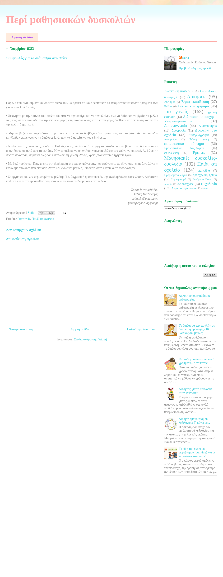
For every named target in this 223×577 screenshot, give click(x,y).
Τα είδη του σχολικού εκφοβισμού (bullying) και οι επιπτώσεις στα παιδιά (197, 452)
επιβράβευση (171, 152)
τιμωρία (168, 184)
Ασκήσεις (196, 96)
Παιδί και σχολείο (43, 219)
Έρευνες (199, 153)
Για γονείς (23, 219)
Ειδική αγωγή (199, 139)
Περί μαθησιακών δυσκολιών (70, 19)
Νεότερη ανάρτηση (21, 329)
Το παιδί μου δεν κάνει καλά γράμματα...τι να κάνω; (196, 361)
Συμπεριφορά (178, 179)
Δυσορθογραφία (199, 135)
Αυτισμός (169, 102)
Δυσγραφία (178, 130)
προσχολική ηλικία (205, 175)
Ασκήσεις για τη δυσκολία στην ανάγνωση (195, 391)
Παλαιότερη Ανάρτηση (141, 329)
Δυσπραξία (170, 139)
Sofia (185, 58)
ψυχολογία (209, 184)
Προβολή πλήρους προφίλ (195, 68)
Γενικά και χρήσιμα (193, 106)
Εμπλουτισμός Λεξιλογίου (184, 148)
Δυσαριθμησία (208, 126)
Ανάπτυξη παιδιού (177, 91)
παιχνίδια (204, 170)
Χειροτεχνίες (185, 184)
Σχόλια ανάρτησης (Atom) (90, 339)
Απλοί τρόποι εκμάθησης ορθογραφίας (194, 297)
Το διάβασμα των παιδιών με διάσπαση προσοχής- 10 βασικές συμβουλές (197, 329)
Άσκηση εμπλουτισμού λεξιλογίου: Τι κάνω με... (194, 420)
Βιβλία (168, 106)
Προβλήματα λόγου (175, 175)
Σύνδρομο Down (202, 179)
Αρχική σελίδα (22, 37)
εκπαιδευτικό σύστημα (184, 144)
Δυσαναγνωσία (175, 126)
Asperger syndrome (183, 188)
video (205, 188)
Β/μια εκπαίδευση (195, 102)
